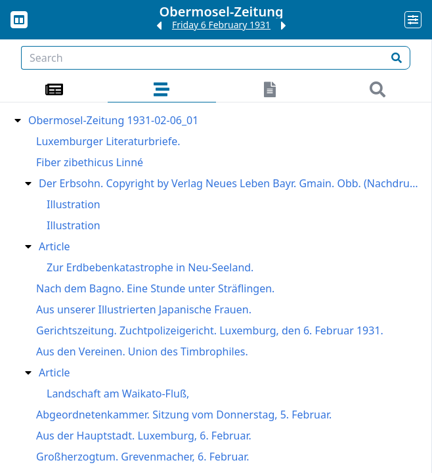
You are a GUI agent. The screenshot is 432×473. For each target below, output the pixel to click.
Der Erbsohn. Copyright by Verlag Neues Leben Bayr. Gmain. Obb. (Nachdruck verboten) (230, 183)
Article (54, 246)
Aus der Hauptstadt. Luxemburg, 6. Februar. (143, 435)
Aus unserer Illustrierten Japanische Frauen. (143, 309)
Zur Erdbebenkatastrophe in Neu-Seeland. (150, 267)
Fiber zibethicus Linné (89, 162)
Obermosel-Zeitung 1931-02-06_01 (113, 120)
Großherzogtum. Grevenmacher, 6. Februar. (142, 456)
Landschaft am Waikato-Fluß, (118, 393)
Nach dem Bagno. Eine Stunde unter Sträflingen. (155, 288)
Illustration (73, 204)
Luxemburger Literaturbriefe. (108, 141)
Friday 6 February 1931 (221, 24)
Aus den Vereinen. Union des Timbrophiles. (142, 351)
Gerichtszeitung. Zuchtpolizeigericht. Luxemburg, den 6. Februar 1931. (209, 330)
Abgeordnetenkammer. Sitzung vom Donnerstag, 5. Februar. (184, 414)
